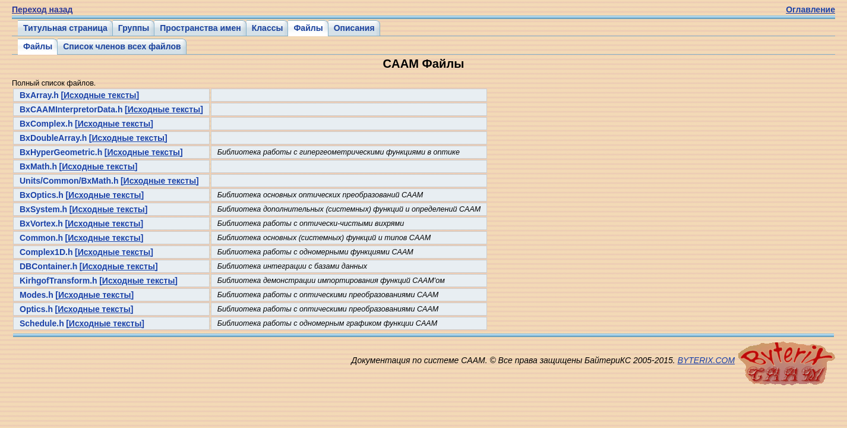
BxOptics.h (42, 195)
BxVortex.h (41, 223)
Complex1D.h (46, 252)
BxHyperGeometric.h (61, 152)
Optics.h (36, 309)
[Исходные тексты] (100, 95)
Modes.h (36, 295)
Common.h (41, 238)
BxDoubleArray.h (53, 138)
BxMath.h (38, 166)
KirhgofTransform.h (58, 280)
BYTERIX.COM (706, 360)
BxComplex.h (46, 123)
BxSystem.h (43, 209)
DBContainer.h (48, 266)
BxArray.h (39, 95)
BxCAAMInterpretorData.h (71, 109)
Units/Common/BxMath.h (69, 180)
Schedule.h (42, 323)
